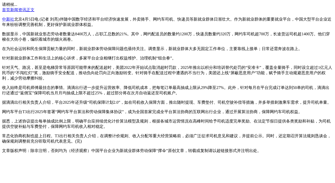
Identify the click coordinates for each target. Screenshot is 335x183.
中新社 (8, 19)
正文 (30, 10)
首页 (6, 10)
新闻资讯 (18, 10)
